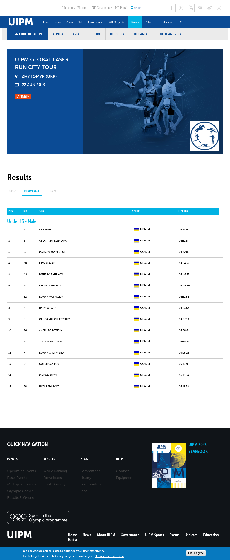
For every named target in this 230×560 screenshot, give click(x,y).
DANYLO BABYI (47, 308)
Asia (76, 34)
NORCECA (117, 34)
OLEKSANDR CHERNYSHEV (54, 319)
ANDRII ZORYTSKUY (50, 330)
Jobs (83, 491)
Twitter (181, 8)
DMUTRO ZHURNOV (51, 274)
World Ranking (55, 471)
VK (200, 8)
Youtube (191, 8)
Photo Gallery (54, 484)
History (85, 478)
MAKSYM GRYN (48, 375)
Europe (95, 34)
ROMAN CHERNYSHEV (52, 352)
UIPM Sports (116, 22)
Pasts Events (17, 478)
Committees (90, 471)
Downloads (52, 478)
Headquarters (90, 484)
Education (167, 22)
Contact (122, 471)
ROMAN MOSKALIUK (51, 296)
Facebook (172, 8)
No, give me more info (109, 556)
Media (183, 22)
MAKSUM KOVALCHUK (52, 252)
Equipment (124, 478)
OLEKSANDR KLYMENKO (53, 240)
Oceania (141, 34)
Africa (58, 34)
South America (169, 34)
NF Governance (102, 7)
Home (45, 22)
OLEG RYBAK (46, 229)
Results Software (20, 497)
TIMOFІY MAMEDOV (50, 341)
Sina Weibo (209, 8)
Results (49, 459)
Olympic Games (20, 491)
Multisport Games (21, 484)
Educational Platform (75, 7)
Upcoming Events (21, 471)
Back (12, 191)
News (57, 22)
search (138, 7)
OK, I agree (196, 553)
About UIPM (74, 22)
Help (119, 459)
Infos (84, 459)
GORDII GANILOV (49, 364)
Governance (95, 22)
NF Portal (121, 7)
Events (135, 22)
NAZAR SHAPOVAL (50, 386)
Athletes (150, 22)
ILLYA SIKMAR (47, 263)
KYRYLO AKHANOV (50, 285)
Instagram (219, 8)
